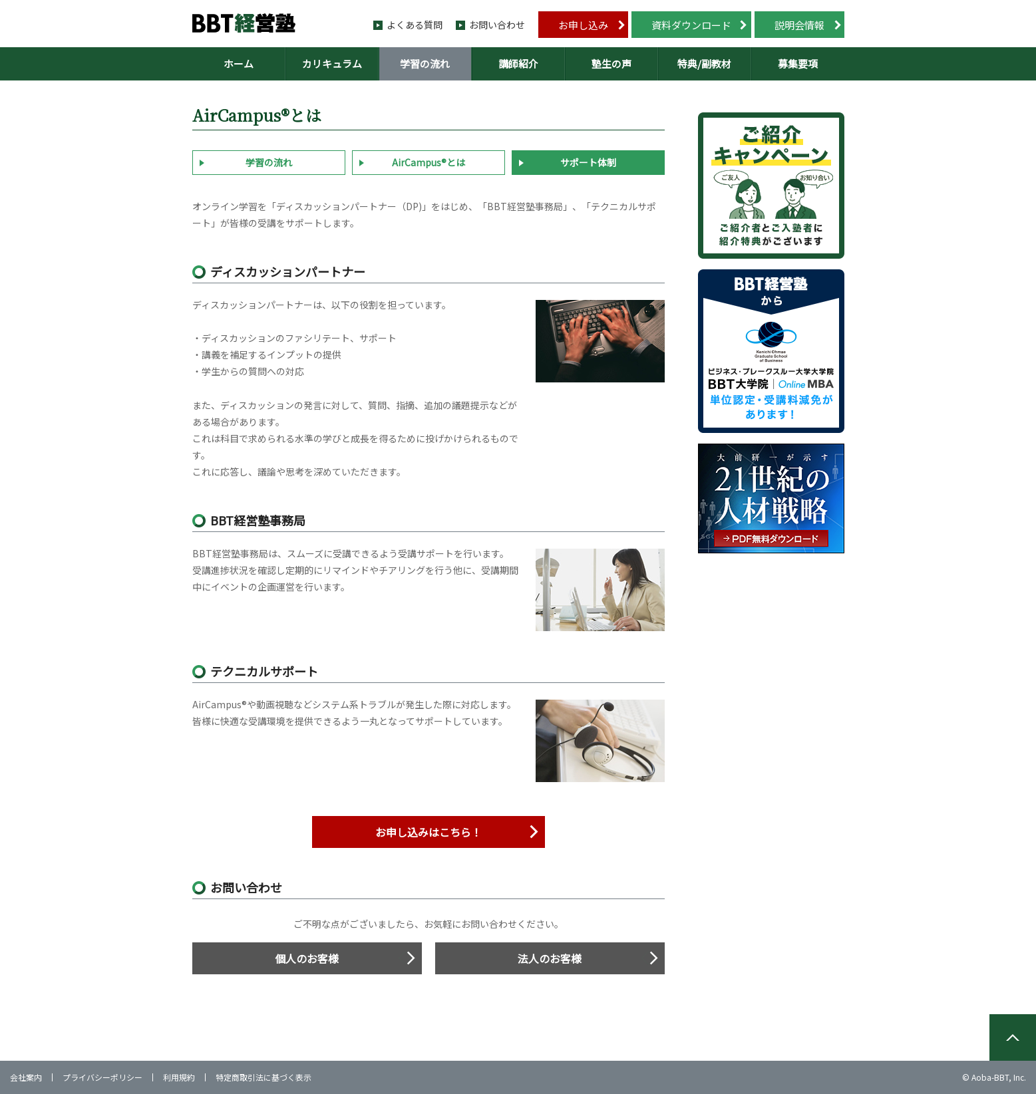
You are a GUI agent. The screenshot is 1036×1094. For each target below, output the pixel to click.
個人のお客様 (307, 958)
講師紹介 (518, 63)
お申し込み (583, 25)
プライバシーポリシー (102, 1077)
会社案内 (26, 1077)
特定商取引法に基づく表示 (263, 1077)
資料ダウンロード (691, 25)
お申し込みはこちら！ (428, 832)
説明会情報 (799, 25)
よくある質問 (414, 24)
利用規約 (179, 1077)
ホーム (239, 63)
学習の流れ (425, 63)
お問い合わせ (497, 24)
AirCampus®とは (428, 162)
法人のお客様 (550, 958)
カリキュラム (332, 63)
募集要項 (798, 63)
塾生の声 (611, 63)
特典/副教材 (704, 63)
